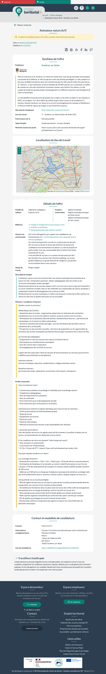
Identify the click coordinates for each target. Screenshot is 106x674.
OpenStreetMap (62, 191)
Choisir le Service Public (74, 648)
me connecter (74, 602)
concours (6, 2)
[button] (19, 149)
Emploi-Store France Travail (74, 654)
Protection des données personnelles (74, 629)
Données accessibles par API (73, 671)
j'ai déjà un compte (32, 610)
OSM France (84, 191)
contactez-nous (32, 628)
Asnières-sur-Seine (51, 65)
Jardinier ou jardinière (38, 227)
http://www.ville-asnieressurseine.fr (55, 110)
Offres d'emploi (56, 15)
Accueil (45, 15)
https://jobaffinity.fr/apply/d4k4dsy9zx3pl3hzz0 (60, 548)
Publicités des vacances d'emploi (73, 623)
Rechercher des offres (74, 619)
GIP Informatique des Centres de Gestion (48, 671)
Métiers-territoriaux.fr (74, 645)
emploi (40, 2)
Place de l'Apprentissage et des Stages (74, 651)
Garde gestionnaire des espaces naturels (45, 230)
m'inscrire (32, 604)
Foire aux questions (74, 626)
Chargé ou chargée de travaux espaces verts (46, 225)
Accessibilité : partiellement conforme (74, 632)
